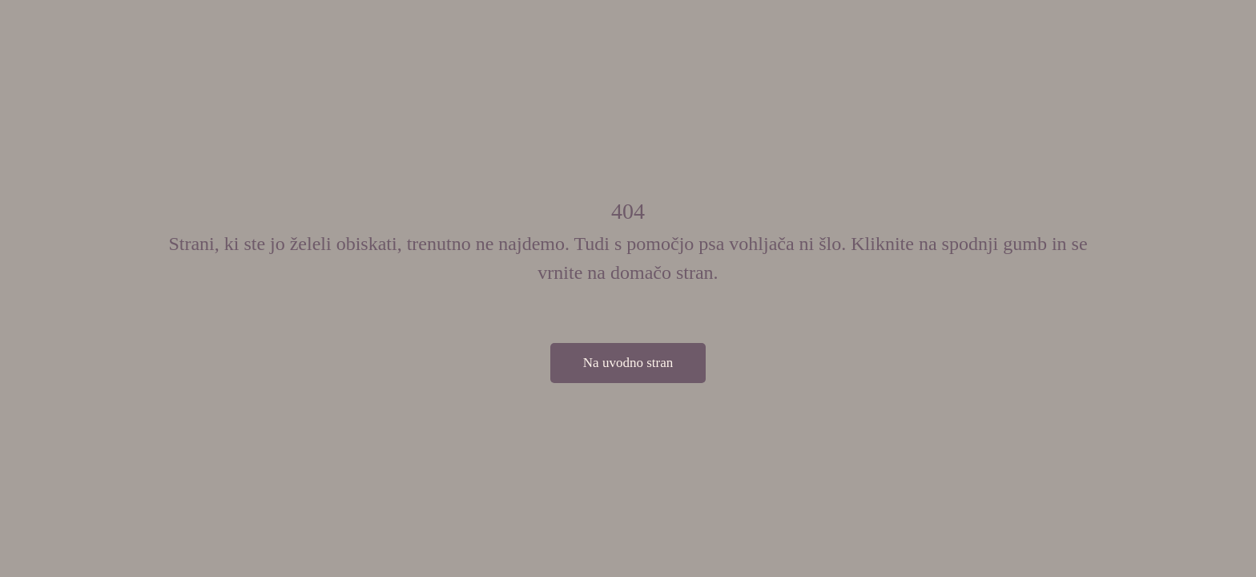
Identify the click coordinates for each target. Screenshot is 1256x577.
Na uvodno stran (628, 362)
